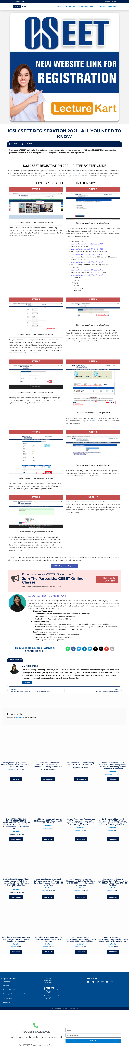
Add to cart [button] (17, 781)
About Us (6, 991)
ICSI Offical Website (80, 173)
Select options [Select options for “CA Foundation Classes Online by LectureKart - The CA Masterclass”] (87, 781)
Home (59, 6)
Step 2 (94, 421)
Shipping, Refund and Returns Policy (15, 999)
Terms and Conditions (10, 995)
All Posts (27, 683)
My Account (112, 6)
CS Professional (69, 6)
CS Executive (101, 6)
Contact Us (6, 1007)
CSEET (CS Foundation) (85, 6)
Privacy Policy (7, 1003)
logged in (19, 717)
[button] (68, 649)
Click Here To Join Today (108, 580)
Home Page (7, 987)
